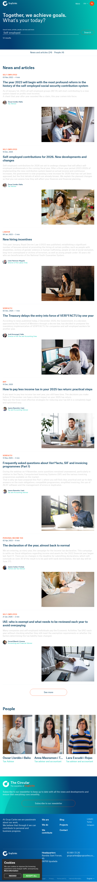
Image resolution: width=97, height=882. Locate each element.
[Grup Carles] (14, 3)
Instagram (90, 825)
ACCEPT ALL (31, 876)
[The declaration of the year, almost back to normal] (48, 572)
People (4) (59, 52)
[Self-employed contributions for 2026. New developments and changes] (48, 186)
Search (87, 32)
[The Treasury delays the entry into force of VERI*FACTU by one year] (48, 341)
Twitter (89, 822)
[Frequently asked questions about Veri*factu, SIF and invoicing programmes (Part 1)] (48, 492)
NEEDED (13, 876)
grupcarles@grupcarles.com (80, 855)
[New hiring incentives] (48, 266)
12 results (7, 38)
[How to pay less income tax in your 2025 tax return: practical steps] (48, 414)
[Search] (92, 3)
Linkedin (90, 819)
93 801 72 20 (73, 852)
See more (48, 692)
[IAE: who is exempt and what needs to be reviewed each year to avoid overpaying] (48, 647)
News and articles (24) (41, 52)
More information (11, 871)
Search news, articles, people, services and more (18, 29)
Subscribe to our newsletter (48, 803)
